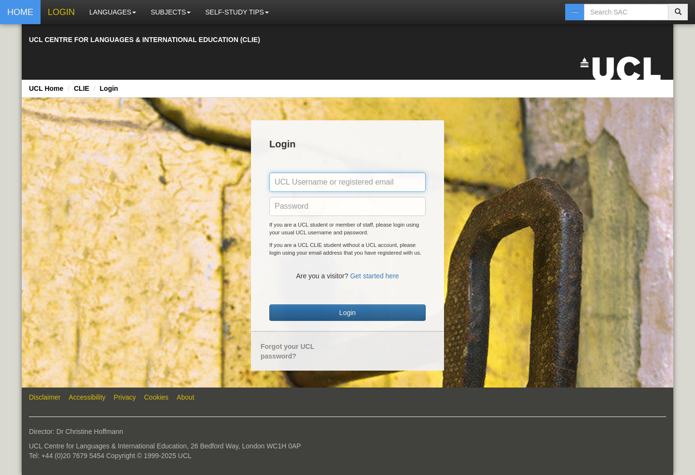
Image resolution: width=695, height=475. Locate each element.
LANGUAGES (112, 12)
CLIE (81, 88)
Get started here (374, 276)
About (186, 397)
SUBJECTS (171, 12)
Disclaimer (44, 397)
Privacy (125, 397)
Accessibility (87, 397)
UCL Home (46, 88)
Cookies (156, 397)
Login (109, 88)
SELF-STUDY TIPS (237, 12)
